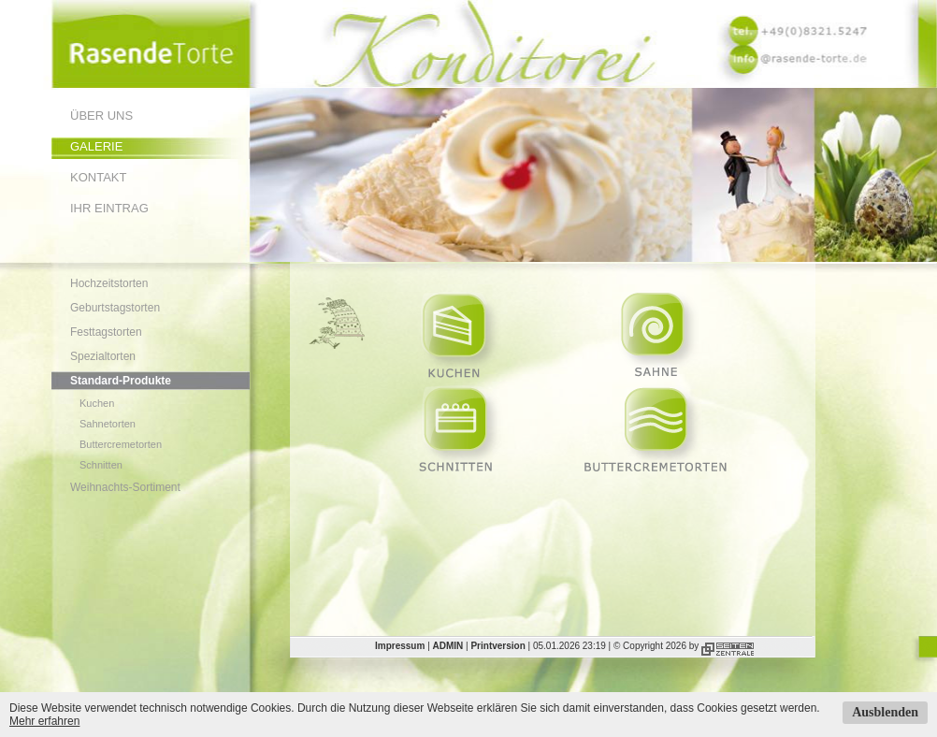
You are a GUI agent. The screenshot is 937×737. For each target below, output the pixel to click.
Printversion (497, 646)
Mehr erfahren (44, 721)
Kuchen (96, 403)
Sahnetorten (107, 423)
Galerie (96, 146)
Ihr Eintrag (109, 208)
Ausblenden (885, 712)
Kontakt (98, 177)
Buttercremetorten (120, 444)
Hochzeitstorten (109, 283)
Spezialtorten (103, 356)
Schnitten (101, 464)
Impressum (400, 646)
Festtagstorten (106, 332)
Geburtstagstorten (115, 307)
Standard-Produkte (120, 380)
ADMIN (448, 646)
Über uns (101, 115)
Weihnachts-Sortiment (125, 487)
